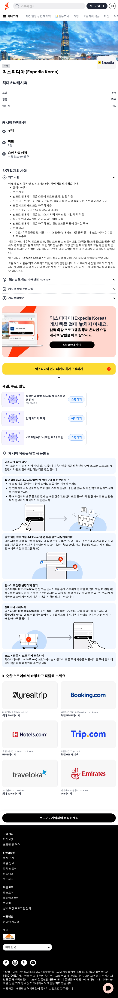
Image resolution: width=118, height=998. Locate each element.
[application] (108, 988)
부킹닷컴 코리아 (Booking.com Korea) (85, 683)
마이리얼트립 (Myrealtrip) (19, 683)
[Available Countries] (27, 947)
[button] (59, 177)
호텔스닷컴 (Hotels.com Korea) (22, 722)
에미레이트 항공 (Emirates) (78, 762)
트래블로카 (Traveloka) (17, 762)
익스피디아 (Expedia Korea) (20, 394)
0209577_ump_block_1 (17, 365)
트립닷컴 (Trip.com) (73, 722)
